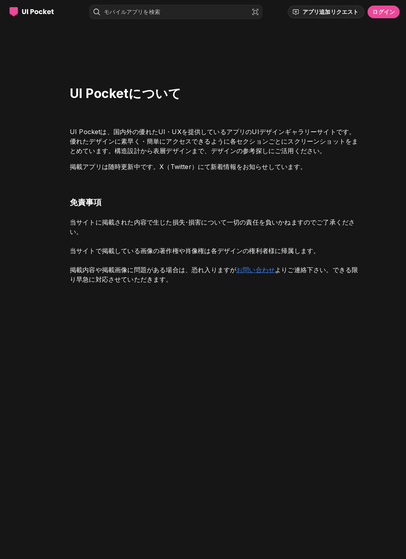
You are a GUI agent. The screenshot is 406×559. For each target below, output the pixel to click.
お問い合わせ (255, 270)
